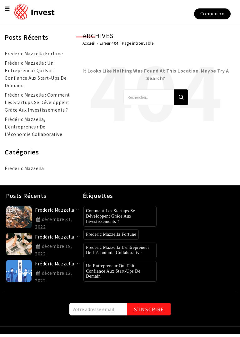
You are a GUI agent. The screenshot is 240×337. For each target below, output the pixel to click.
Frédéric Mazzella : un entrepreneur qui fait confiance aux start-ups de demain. (36, 74)
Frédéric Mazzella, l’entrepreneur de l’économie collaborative (33, 126)
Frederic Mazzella (24, 168)
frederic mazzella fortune (34, 53)
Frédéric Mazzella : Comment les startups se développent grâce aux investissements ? (37, 102)
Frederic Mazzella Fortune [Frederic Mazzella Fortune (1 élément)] (114, 234)
